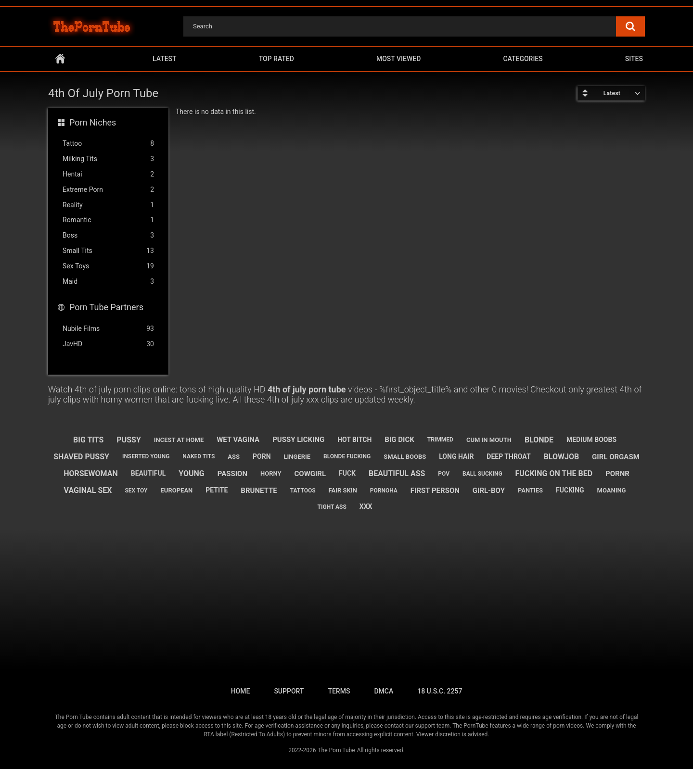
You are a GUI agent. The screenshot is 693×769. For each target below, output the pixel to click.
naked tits (198, 456)
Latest (165, 59)
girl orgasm (616, 457)
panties (530, 490)
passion (232, 473)
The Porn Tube (336, 750)
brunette (259, 490)
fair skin (343, 490)
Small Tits (108, 251)
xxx (365, 506)
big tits (88, 439)
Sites (634, 59)
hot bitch (354, 439)
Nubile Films (108, 329)
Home (60, 59)
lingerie (296, 456)
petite (216, 490)
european (177, 490)
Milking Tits (108, 159)
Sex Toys (108, 266)
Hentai (108, 174)
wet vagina (238, 439)
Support (289, 691)
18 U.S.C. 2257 (439, 691)
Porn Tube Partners (106, 307)
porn (262, 456)
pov (443, 473)
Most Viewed (398, 59)
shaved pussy (81, 456)
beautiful (148, 473)
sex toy (136, 490)
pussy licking (298, 439)
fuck (347, 473)
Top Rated (276, 59)
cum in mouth (489, 439)
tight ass (332, 507)
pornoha (384, 490)
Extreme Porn (108, 190)
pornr (617, 473)
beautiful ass (397, 473)
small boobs (405, 456)
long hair (456, 456)
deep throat (508, 456)
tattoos (303, 490)
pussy (128, 439)
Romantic (108, 220)
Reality (108, 205)
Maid (108, 281)
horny (271, 473)
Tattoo (108, 143)
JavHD (108, 344)
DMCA (383, 691)
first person (435, 490)
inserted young (146, 456)
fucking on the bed (554, 473)
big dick (399, 439)
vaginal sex (88, 490)
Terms (339, 691)
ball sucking (482, 473)
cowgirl (310, 473)
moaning (611, 490)
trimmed (440, 439)
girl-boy (489, 490)
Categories (522, 59)
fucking (570, 490)
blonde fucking (347, 456)
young (191, 473)
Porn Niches (92, 122)
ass (234, 456)
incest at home (179, 439)
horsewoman (91, 473)
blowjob (561, 456)
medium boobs (591, 439)
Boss (108, 235)
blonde (539, 439)
